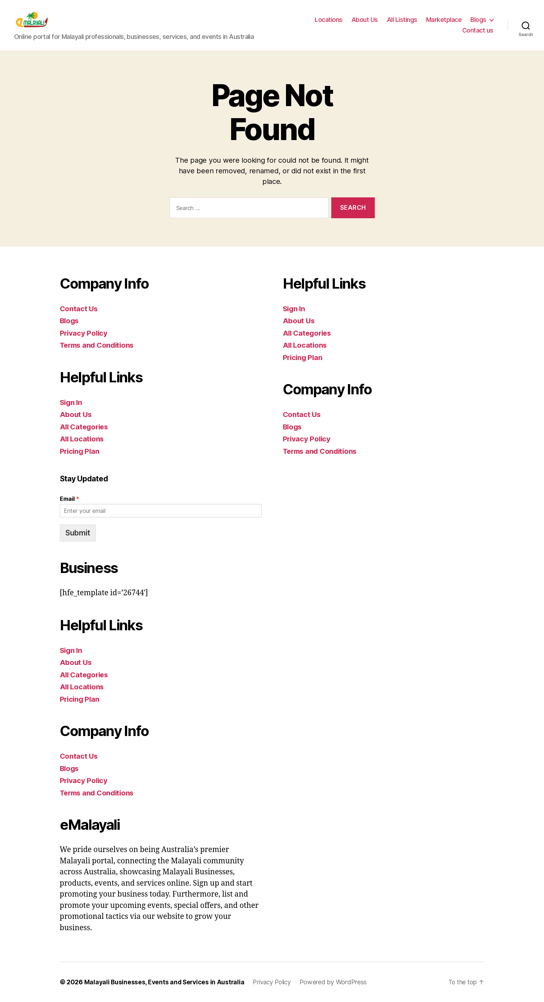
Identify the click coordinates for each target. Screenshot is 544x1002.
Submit (77, 532)
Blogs (478, 19)
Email (69, 498)
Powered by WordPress (338, 982)
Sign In (72, 402)
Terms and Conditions (99, 345)
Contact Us (79, 308)
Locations (329, 19)
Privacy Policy (84, 333)
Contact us (477, 30)
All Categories (85, 426)
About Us (364, 19)
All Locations (83, 438)
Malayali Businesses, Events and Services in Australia (165, 982)
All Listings (402, 19)
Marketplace (444, 19)
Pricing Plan (80, 451)
